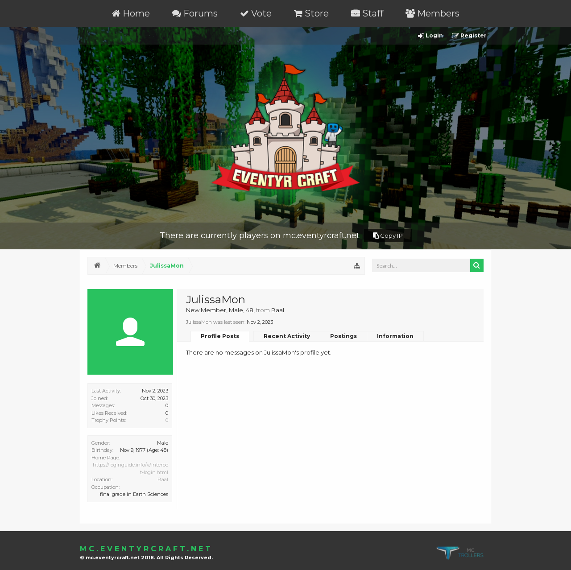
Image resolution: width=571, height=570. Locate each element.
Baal (162, 479)
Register (469, 36)
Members (432, 13)
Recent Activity (287, 336)
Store (311, 13)
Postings (343, 336)
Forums (195, 13)
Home (131, 13)
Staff (367, 13)
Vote (256, 13)
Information (395, 336)
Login (430, 36)
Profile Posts (220, 336)
